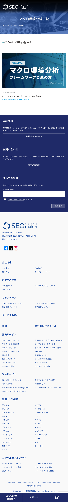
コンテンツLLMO (9, 362)
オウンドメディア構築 (43, 467)
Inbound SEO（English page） (14, 391)
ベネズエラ (6, 442)
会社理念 (5, 268)
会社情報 (6, 262)
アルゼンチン (7, 434)
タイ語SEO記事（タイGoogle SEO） (16, 387)
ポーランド (39, 446)
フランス (5, 409)
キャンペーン (9, 297)
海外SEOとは (7, 289)
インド (4, 449)
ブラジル (5, 431)
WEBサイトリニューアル (11, 463)
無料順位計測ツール (46, 325)
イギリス (38, 405)
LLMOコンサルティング (11, 351)
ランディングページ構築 (11, 467)
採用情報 (5, 272)
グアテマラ (6, 427)
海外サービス (9, 374)
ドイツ (37, 416)
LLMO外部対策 (8, 366)
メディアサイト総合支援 (44, 471)
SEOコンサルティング (10, 340)
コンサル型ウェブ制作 (14, 457)
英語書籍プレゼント (42, 307)
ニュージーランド (42, 412)
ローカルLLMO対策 (42, 366)
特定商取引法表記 (34, 485)
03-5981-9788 (12, 239)
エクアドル (6, 446)
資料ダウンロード (34, 136)
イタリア (5, 420)
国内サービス (9, 334)
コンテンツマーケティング (45, 344)
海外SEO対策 (7, 384)
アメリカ (5, 405)
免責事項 (56, 482)
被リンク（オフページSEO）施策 (48, 347)
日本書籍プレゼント (10, 307)
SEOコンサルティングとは (45, 286)
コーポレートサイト (42, 272)
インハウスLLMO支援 (43, 359)
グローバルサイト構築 (43, 463)
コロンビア (39, 431)
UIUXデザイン (7, 471)
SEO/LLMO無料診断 (11, 497)
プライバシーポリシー (16, 199)
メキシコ (38, 423)
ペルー (37, 438)
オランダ (5, 423)
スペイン (38, 420)
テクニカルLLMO (41, 362)
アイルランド (7, 438)
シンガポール (40, 409)
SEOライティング (9, 347)
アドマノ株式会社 (15, 232)
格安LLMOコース (8, 359)
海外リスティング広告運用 (45, 380)
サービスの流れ (10, 315)
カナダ (4, 416)
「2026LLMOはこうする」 (45, 303)
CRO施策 (5, 355)
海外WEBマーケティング (11, 380)
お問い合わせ (34, 164)
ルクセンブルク (41, 434)
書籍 (4, 325)
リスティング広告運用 (10, 344)
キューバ (38, 427)
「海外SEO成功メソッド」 (12, 303)
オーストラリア (8, 412)
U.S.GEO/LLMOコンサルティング (48, 387)
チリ (36, 442)
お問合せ (33, 497)
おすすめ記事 (9, 280)
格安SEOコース (41, 355)
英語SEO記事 (40, 384)
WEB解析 (38, 351)
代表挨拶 (38, 268)
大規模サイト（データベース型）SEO (49, 340)
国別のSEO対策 (10, 399)
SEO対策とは (7, 286)
